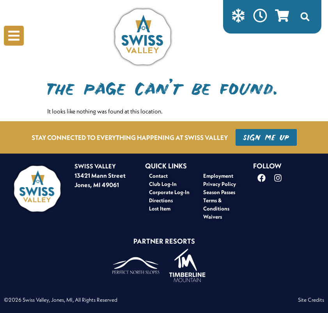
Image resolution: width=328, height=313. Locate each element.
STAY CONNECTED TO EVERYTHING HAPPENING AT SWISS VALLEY (130, 137)
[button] (305, 17)
